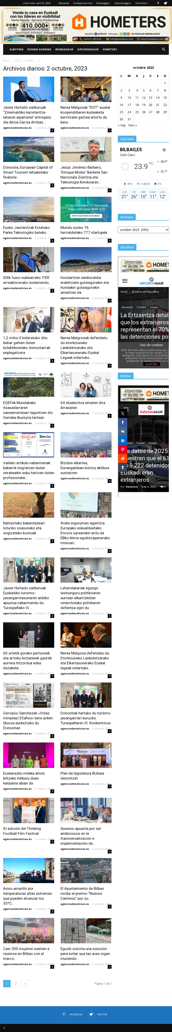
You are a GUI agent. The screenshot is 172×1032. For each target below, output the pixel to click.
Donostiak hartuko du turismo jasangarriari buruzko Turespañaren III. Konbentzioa (85, 718)
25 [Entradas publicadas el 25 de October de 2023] (137, 112)
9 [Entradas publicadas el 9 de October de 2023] (121, 97)
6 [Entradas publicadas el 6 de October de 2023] (150, 90)
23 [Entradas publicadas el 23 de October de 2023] (121, 112)
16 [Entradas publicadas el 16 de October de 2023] (121, 105)
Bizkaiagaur (103, 3)
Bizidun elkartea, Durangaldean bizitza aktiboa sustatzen (84, 468)
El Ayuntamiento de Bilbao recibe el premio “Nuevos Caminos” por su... (82, 893)
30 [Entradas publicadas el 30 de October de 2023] (121, 119)
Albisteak (63, 3)
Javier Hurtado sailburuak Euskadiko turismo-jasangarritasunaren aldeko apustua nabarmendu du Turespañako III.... (26, 598)
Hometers (141, 3)
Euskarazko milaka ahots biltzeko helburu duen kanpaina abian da (24, 778)
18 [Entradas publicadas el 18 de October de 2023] (137, 105)
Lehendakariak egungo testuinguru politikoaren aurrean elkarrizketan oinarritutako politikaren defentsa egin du (80, 598)
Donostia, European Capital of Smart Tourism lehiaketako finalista (28, 172)
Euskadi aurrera (82, 3)
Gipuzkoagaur (122, 3)
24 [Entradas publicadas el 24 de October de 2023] (129, 112)
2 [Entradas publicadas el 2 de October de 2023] (121, 90)
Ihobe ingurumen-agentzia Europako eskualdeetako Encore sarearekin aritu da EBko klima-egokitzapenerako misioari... (85, 533)
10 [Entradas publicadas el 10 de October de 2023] (129, 97)
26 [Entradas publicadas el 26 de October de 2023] (144, 112)
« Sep (122, 125)
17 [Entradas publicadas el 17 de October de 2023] (129, 105)
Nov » (132, 125)
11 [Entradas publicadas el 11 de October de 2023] (137, 97)
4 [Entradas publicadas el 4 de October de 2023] (137, 90)
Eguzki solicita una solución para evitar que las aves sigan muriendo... (85, 953)
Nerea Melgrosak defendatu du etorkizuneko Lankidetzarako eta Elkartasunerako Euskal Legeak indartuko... (83, 348)
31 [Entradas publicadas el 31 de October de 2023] (129, 119)
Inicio (6, 60)
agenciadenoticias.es (17, 127)
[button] (163, 49)
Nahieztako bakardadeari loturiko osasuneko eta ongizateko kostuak (24, 528)
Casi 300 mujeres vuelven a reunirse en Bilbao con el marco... (26, 953)
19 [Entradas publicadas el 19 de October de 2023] (144, 105)
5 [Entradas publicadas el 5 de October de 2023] (144, 90)
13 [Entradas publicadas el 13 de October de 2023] (150, 97)
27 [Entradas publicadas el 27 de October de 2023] (150, 112)
